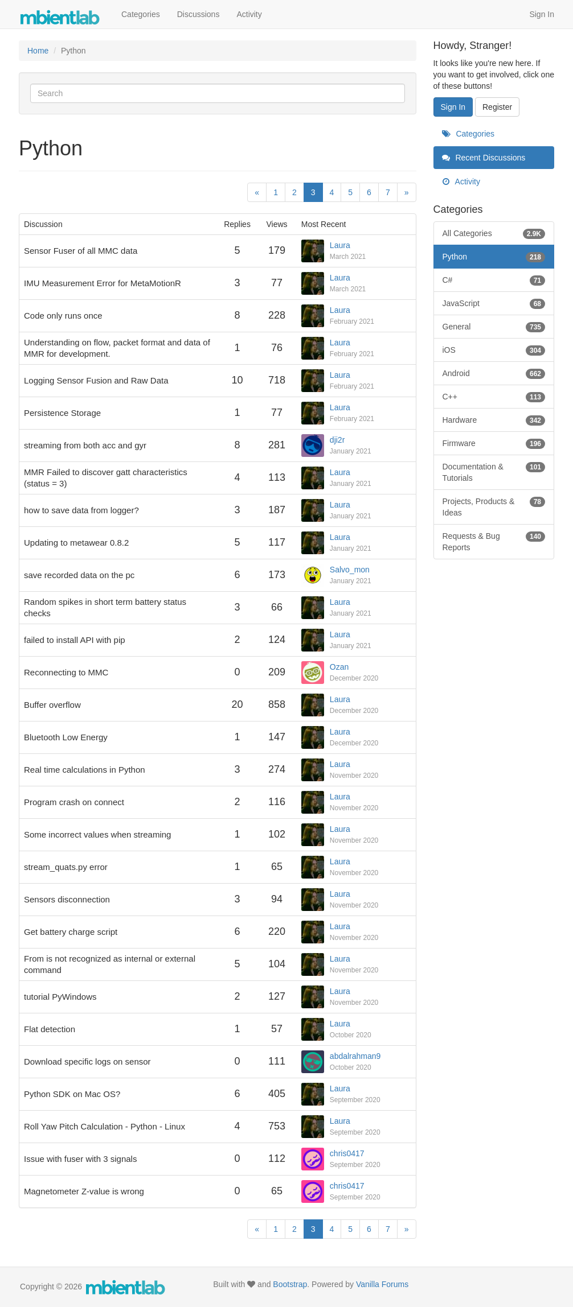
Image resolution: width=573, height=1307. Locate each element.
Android (494, 373)
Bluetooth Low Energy (66, 737)
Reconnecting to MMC (66, 672)
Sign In (541, 14)
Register (497, 107)
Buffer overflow (52, 705)
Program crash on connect (74, 802)
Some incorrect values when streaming (97, 834)
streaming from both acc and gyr (85, 445)
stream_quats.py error (66, 867)
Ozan (339, 666)
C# (494, 280)
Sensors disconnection (67, 899)
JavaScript (494, 303)
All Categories (494, 233)
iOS (494, 350)
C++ (494, 396)
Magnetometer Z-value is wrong (84, 1191)
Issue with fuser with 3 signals (80, 1159)
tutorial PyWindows (60, 996)
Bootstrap (290, 1284)
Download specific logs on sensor (87, 1061)
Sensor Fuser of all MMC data (80, 250)
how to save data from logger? (81, 510)
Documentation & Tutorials (494, 472)
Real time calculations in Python (84, 769)
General (494, 326)
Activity (248, 14)
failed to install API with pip (74, 640)
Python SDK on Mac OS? (72, 1094)
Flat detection (49, 1029)
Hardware (494, 420)
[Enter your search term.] (217, 93)
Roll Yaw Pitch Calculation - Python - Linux (104, 1126)
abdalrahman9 (355, 1056)
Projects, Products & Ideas (494, 506)
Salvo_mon (350, 569)
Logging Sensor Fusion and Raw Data (96, 380)
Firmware (494, 443)
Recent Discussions (484, 157)
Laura (340, 245)
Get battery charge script (70, 932)
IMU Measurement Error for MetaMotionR (102, 283)
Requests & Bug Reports (494, 541)
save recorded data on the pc (79, 575)
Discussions (198, 14)
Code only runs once (63, 315)
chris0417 (347, 1153)
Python (494, 256)
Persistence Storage (62, 413)
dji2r (337, 439)
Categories (140, 14)
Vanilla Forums (382, 1284)
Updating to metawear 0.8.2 (76, 542)
